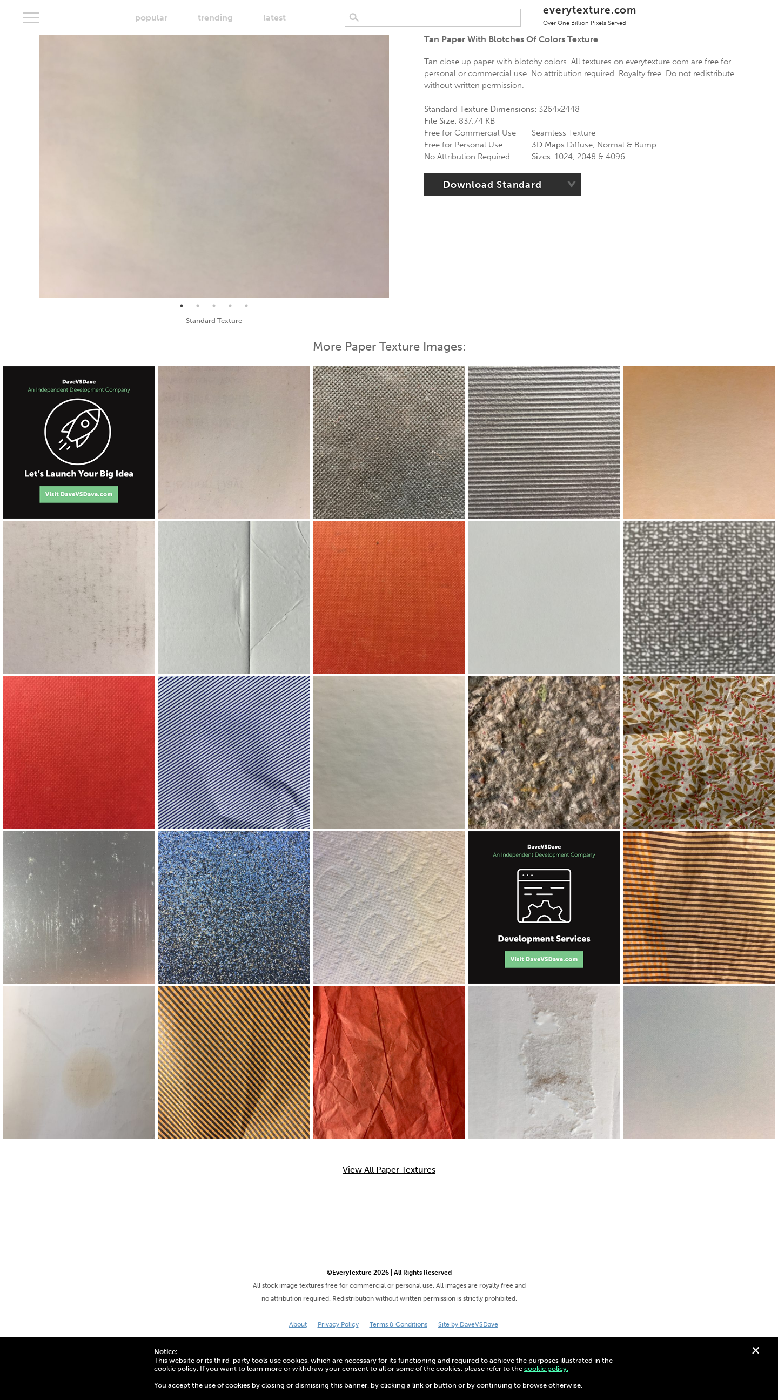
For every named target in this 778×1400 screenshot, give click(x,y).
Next (397, 166)
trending (215, 17)
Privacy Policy (338, 1324)
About (298, 1324)
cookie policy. (546, 1368)
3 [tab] (214, 305)
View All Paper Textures (389, 1170)
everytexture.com (589, 15)
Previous (30, 166)
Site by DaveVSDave (468, 1324)
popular (151, 17)
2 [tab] (197, 305)
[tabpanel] (214, 166)
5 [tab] (246, 305)
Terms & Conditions (398, 1324)
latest (274, 17)
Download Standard (492, 185)
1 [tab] (181, 305)
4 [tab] (230, 305)
